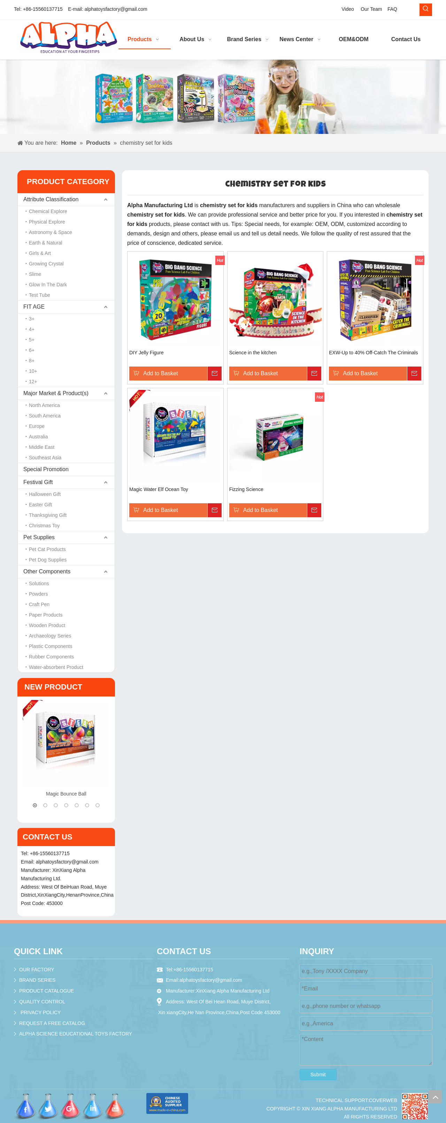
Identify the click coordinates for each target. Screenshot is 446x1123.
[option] (66, 749)
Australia (38, 436)
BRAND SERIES (37, 980)
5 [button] (76, 805)
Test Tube (39, 295)
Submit (318, 1074)
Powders (38, 594)
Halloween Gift (45, 494)
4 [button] (66, 805)
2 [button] (45, 805)
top (435, 1096)
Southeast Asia (45, 457)
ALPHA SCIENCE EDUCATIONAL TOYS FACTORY (75, 1034)
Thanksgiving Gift (48, 515)
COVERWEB (383, 1100)
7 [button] (97, 805)
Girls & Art (40, 253)
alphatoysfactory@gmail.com (116, 9)
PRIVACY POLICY (41, 1012)
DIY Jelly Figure (146, 352)
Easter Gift (40, 504)
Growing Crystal (46, 263)
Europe (37, 426)
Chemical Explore (48, 211)
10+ (33, 371)
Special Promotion (46, 469)
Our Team (371, 9)
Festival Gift (38, 482)
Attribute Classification (50, 199)
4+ (31, 329)
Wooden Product (47, 625)
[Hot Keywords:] (426, 9)
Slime (35, 274)
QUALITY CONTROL (42, 1001)
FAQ (392, 9)
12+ (33, 381)
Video (347, 9)
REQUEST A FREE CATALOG (52, 1023)
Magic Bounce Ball (66, 794)
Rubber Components (51, 657)
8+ (31, 360)
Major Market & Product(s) (56, 393)
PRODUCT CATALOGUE (46, 991)
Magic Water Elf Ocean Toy (158, 489)
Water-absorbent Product (56, 667)
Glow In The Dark (48, 284)
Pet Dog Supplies (48, 560)
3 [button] (55, 805)
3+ (31, 319)
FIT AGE (34, 307)
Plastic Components (50, 646)
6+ (31, 350)
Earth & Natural (45, 243)
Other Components (46, 571)
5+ (31, 339)
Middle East (41, 447)
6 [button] (87, 805)
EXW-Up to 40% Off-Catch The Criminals (373, 352)
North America (44, 405)
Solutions (39, 583)
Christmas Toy (44, 525)
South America (45, 416)
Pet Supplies (39, 537)
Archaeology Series (50, 636)
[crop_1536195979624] (415, 1106)
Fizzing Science (246, 489)
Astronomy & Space (50, 232)
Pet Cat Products (47, 549)
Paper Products (46, 615)
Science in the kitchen (253, 352)
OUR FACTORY (36, 969)
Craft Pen (39, 604)
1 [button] (34, 805)
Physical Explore (47, 222)
